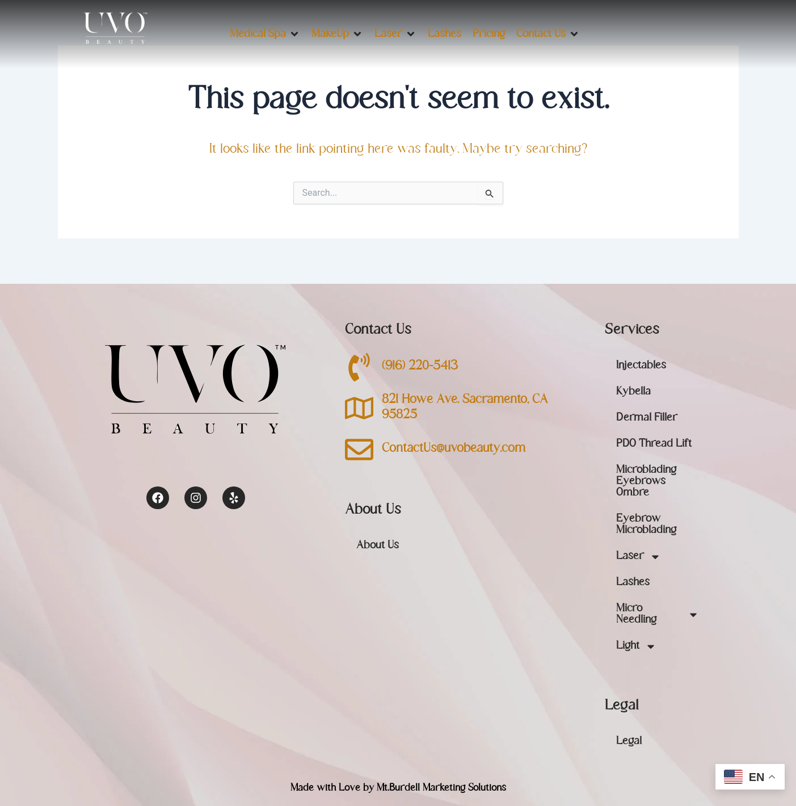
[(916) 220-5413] (359, 367)
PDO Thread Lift (654, 444)
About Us (377, 545)
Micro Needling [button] (657, 614)
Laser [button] (638, 556)
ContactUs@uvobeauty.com (453, 449)
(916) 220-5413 (420, 366)
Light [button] (636, 646)
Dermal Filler (646, 418)
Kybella (633, 392)
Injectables (641, 365)
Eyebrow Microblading (646, 525)
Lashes (633, 582)
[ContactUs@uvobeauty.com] (359, 449)
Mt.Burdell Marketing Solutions (441, 788)
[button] (265, 34)
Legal (629, 741)
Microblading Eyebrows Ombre (646, 481)
